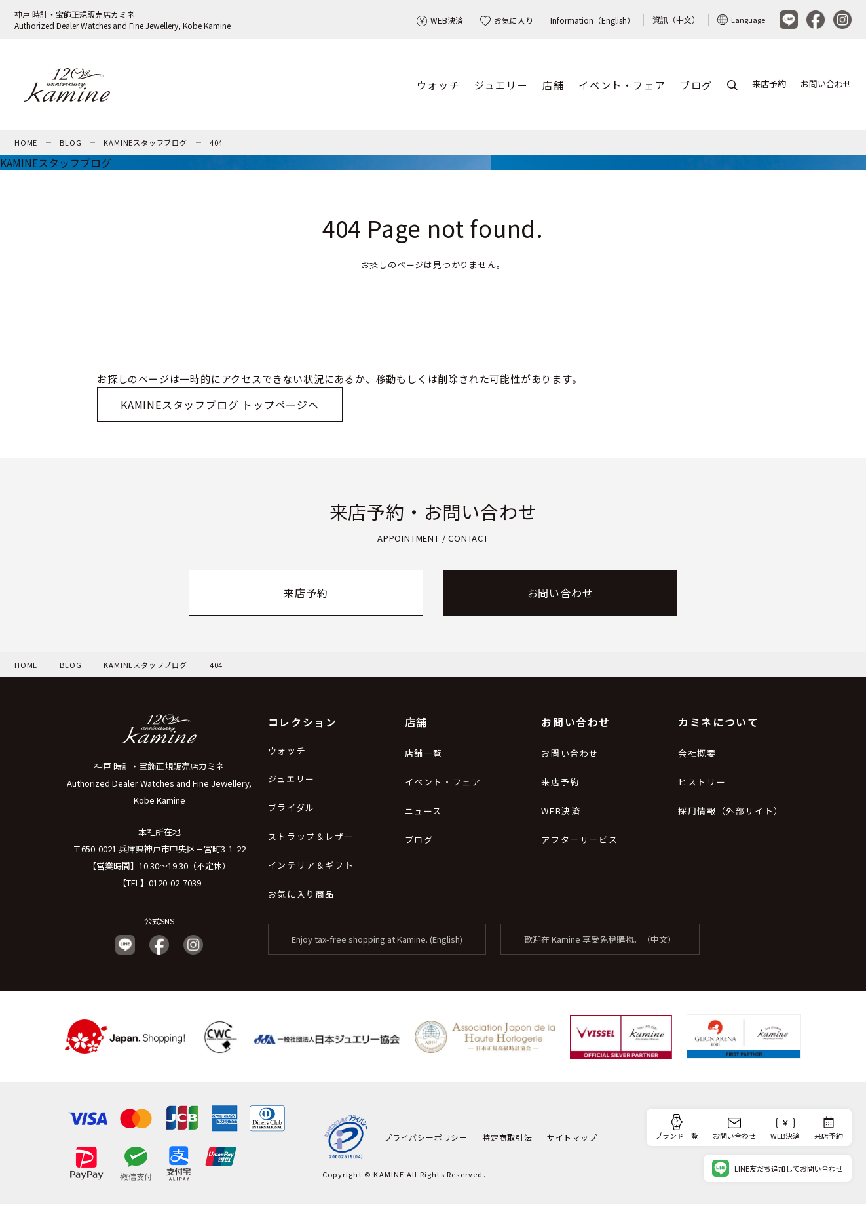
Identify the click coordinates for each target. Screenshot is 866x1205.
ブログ (696, 85)
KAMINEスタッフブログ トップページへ (220, 406)
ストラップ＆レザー (311, 837)
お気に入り (506, 20)
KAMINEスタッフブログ (145, 143)
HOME (25, 143)
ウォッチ (438, 85)
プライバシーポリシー (426, 1138)
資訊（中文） (676, 19)
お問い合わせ (826, 84)
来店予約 (769, 84)
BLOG (70, 143)
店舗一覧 (424, 754)
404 (216, 143)
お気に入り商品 (301, 895)
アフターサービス (579, 841)
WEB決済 (440, 20)
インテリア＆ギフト (311, 866)
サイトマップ (572, 1138)
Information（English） (592, 20)
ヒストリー (702, 783)
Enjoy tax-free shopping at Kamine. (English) (377, 940)
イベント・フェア (622, 85)
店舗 (553, 85)
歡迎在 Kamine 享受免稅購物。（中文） (600, 940)
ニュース (423, 812)
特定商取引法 (507, 1138)
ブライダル (291, 808)
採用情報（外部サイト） (730, 812)
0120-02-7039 (175, 884)
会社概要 (697, 754)
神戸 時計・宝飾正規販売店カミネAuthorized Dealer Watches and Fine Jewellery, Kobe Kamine (122, 20)
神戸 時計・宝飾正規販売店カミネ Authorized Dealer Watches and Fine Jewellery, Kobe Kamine (159, 784)
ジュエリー (501, 85)
